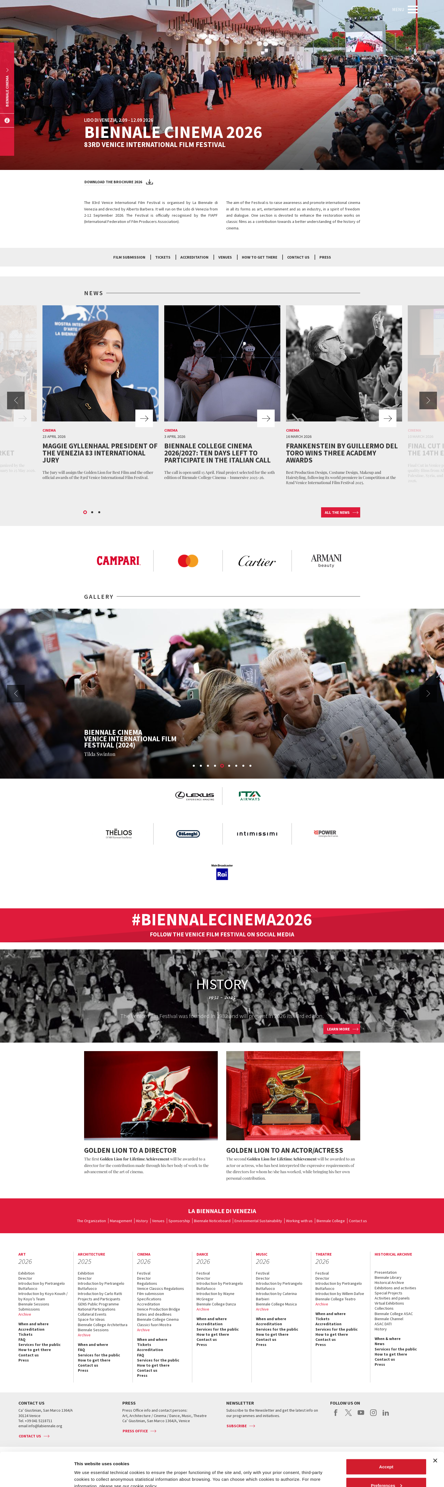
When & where (388, 1338)
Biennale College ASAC (394, 1313)
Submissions (29, 1309)
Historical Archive (389, 1282)
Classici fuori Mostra (154, 1324)
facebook (336, 1415)
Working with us (299, 1220)
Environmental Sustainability (258, 1220)
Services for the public (39, 1344)
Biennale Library (388, 1277)
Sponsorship (179, 1220)
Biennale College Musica (276, 1304)
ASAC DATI (383, 1323)
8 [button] (243, 766)
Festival (143, 1273)
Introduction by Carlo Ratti (100, 1293)
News (380, 1343)
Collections (384, 1308)
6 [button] (229, 766)
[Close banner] (435, 1429)
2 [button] (92, 512)
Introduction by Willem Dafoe (339, 1293)
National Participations (97, 1309)
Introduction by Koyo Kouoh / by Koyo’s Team (43, 1296)
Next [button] (428, 400)
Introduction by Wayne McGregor (215, 1296)
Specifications (149, 1298)
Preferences (386, 1453)
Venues (225, 257)
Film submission (129, 257)
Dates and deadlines (154, 1314)
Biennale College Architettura (102, 1324)
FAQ (21, 1339)
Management (121, 1220)
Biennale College (331, 1220)
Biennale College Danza (216, 1304)
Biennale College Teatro (335, 1298)
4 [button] (215, 766)
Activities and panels (392, 1298)
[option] (100, 394)
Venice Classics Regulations (160, 1288)
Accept (386, 1434)
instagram (373, 1415)
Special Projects (388, 1293)
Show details (87, 1469)
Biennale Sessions (33, 1304)
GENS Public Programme (98, 1304)
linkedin (386, 1415)
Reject (386, 1471)
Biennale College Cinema (158, 1319)
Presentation (386, 1272)
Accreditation (194, 257)
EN (373, 9)
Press (325, 257)
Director (25, 1278)
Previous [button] (16, 400)
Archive (24, 1314)
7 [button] (236, 766)
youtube (361, 1415)
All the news (337, 512)
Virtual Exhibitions (389, 1303)
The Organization (91, 1220)
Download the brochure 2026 (113, 181)
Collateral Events (92, 1314)
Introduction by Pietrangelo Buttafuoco (41, 1286)
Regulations (147, 1283)
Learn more (338, 1029)
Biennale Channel (389, 1318)
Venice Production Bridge (158, 1309)
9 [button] (250, 766)
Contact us (298, 257)
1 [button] (85, 512)
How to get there (259, 257)
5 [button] (222, 766)
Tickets (162, 257)
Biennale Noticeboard (212, 1220)
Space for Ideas (91, 1319)
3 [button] (99, 512)
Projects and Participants (99, 1298)
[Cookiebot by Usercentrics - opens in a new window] (36, 1476)
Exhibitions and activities (395, 1287)
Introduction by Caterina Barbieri (276, 1296)
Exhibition (26, 1273)
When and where (33, 1323)
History (142, 1220)
